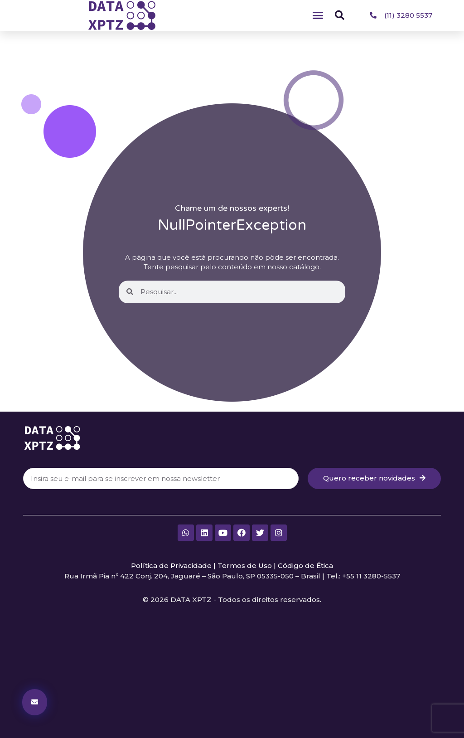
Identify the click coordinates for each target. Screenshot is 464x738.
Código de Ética (305, 565)
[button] (318, 15)
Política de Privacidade (171, 565)
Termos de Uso (245, 565)
